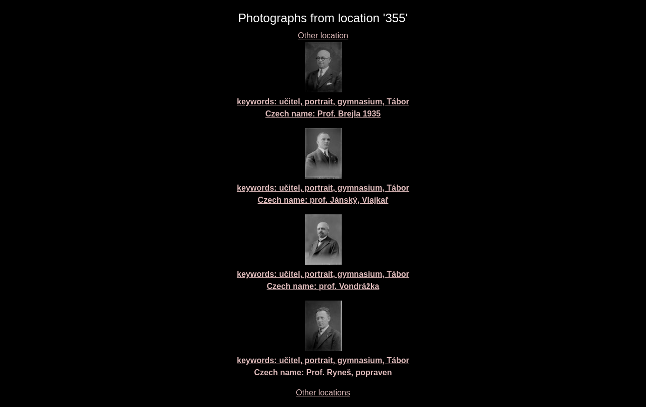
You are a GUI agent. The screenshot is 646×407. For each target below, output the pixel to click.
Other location (323, 35)
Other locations (323, 392)
